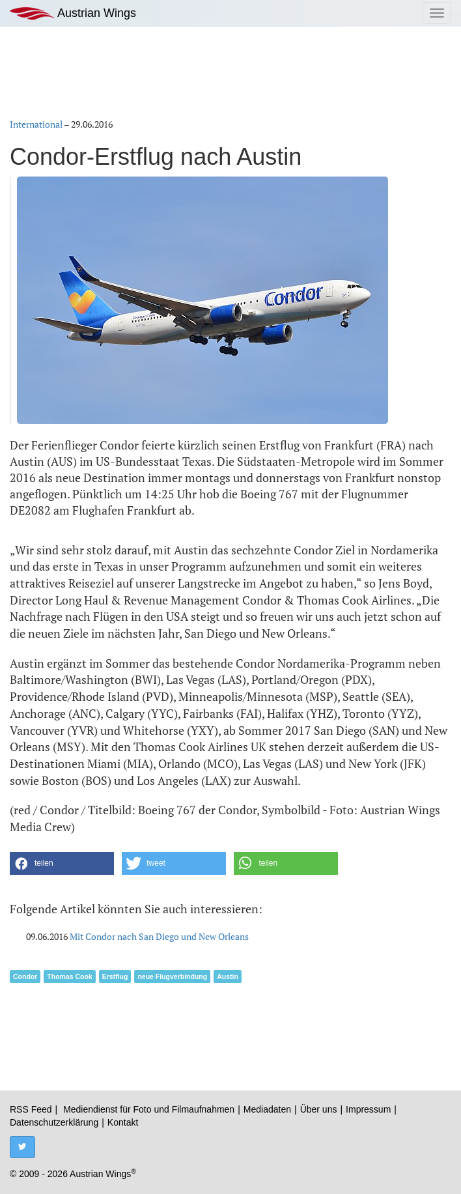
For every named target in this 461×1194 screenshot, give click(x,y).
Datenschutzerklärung (54, 1122)
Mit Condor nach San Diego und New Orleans (159, 936)
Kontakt (122, 1122)
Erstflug (115, 976)
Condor (25, 976)
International (36, 124)
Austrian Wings (73, 13)
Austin (227, 976)
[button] (62, 863)
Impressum (368, 1109)
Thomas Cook (69, 976)
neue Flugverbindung (172, 976)
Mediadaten (267, 1109)
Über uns (318, 1109)
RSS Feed (31, 1109)
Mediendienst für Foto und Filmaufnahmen (148, 1109)
